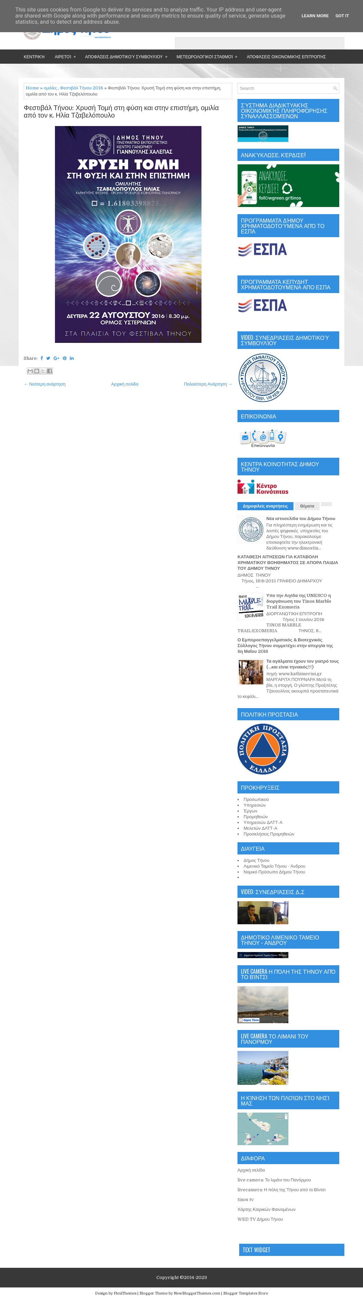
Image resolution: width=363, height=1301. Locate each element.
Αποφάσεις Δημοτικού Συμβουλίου (128, 54)
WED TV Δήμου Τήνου (260, 1219)
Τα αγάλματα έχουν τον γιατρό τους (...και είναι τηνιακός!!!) (302, 664)
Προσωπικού (256, 799)
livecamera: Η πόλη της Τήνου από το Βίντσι (281, 1189)
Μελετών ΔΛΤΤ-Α (260, 828)
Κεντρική (34, 56)
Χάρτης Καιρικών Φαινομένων (266, 1209)
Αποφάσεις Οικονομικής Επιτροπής (286, 56)
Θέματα (307, 506)
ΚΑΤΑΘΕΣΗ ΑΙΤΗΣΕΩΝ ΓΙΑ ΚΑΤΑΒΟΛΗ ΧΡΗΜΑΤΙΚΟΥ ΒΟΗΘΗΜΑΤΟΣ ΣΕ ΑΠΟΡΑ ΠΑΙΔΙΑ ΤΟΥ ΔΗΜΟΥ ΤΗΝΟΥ (287, 562)
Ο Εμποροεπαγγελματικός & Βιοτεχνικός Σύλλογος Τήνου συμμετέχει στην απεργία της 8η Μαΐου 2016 (285, 645)
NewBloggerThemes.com (197, 1293)
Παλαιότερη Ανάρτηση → (208, 384)
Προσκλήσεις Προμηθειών (269, 834)
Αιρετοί (67, 54)
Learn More (315, 15)
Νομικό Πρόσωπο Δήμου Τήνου (274, 871)
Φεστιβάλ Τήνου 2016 (81, 87)
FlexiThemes (125, 1293)
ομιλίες (50, 87)
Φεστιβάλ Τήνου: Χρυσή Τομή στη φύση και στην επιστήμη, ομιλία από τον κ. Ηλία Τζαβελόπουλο (121, 111)
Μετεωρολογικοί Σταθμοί (209, 54)
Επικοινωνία (51, 71)
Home (32, 87)
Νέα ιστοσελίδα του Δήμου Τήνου (300, 518)
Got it (342, 15)
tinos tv (245, 1199)
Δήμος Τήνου (256, 860)
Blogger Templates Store (245, 1293)
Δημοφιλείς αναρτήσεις (265, 506)
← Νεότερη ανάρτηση (44, 384)
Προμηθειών (256, 816)
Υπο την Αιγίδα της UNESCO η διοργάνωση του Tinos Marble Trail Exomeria (298, 601)
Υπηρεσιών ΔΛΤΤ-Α (263, 822)
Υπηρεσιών (255, 805)
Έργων (250, 810)
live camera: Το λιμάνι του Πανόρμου (274, 1179)
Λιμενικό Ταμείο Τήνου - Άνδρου (274, 866)
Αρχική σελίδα (124, 384)
